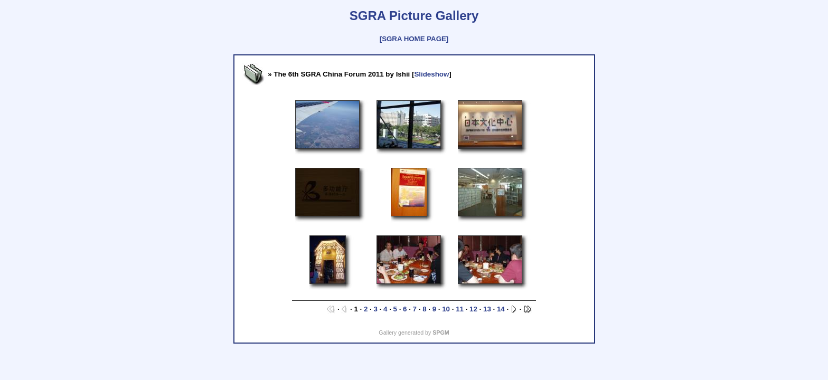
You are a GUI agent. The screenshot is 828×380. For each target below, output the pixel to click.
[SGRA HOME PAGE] (414, 39)
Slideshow (431, 74)
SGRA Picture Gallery (414, 15)
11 (460, 309)
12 (473, 309)
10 (446, 309)
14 (501, 309)
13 (487, 309)
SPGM (440, 332)
